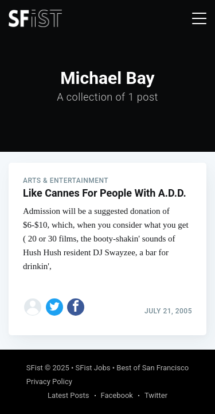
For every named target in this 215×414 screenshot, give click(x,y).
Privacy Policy (49, 381)
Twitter (155, 395)
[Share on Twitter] (54, 307)
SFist (34, 367)
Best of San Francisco (152, 367)
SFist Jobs (93, 367)
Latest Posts (68, 395)
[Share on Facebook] (75, 307)
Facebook (117, 395)
